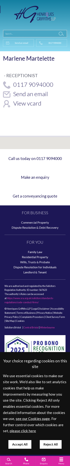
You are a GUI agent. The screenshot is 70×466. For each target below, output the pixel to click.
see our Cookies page (33, 418)
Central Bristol (31, 327)
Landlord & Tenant (35, 272)
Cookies (20, 320)
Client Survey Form (55, 316)
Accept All (20, 444)
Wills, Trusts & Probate (35, 262)
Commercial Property (35, 222)
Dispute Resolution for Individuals (35, 267)
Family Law (35, 252)
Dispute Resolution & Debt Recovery (35, 227)
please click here (23, 431)
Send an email (21, 43)
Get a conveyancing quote (35, 196)
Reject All (50, 444)
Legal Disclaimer (40, 308)
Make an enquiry (35, 177)
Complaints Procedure (32, 316)
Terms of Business (26, 312)
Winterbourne (47, 327)
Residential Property (35, 257)
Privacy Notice (44, 312)
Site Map (10, 320)
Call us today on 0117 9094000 (35, 158)
